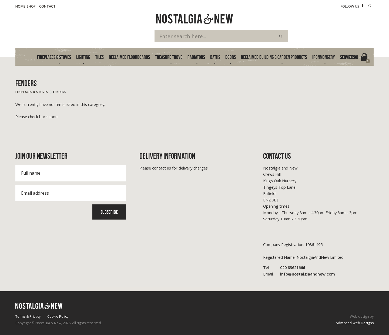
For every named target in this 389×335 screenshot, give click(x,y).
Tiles (99, 57)
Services (347, 57)
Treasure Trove (168, 57)
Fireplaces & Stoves (54, 57)
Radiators (196, 57)
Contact (47, 6)
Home (20, 6)
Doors (230, 57)
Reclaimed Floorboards (129, 57)
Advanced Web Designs (355, 323)
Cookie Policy (57, 316)
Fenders (59, 92)
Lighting (83, 57)
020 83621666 (284, 267)
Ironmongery (323, 57)
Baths (215, 57)
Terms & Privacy (28, 316)
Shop (31, 6)
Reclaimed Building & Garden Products (274, 57)
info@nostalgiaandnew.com (299, 274)
